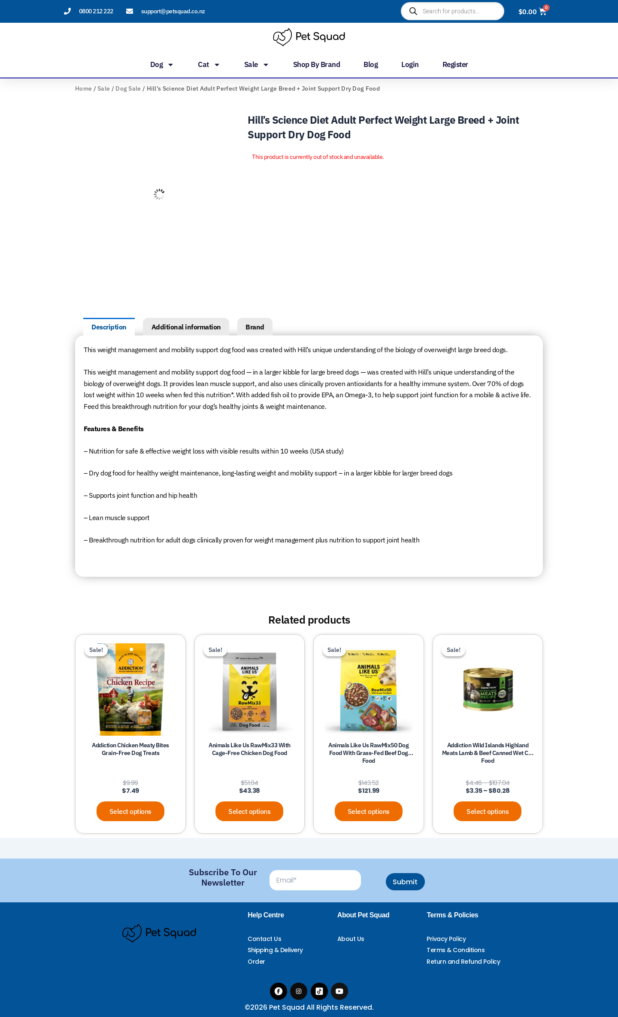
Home (83, 88)
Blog (371, 64)
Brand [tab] (254, 327)
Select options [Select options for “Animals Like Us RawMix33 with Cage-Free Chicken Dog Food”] (249, 811)
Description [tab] (109, 327)
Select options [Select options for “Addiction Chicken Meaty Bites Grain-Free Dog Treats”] (130, 811)
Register (455, 64)
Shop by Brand (316, 64)
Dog (162, 64)
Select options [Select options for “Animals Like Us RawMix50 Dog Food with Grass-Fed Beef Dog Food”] (369, 811)
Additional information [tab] (186, 327)
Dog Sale (128, 88)
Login (410, 64)
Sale (257, 64)
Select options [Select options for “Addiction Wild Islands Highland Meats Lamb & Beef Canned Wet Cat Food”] (488, 811)
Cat (209, 64)
